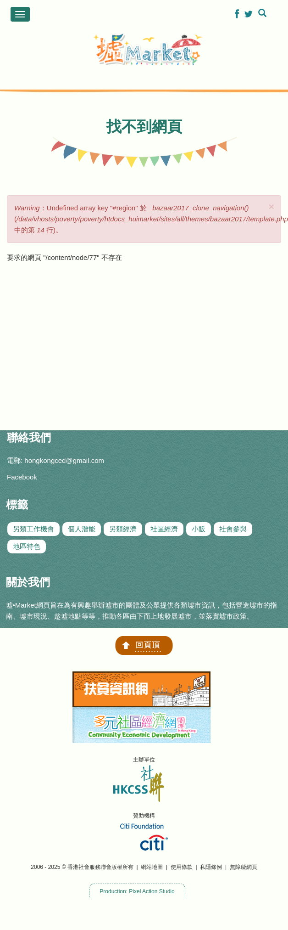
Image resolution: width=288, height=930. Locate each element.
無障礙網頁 (243, 867)
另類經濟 (123, 529)
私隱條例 (211, 867)
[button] (237, 13)
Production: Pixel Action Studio (137, 891)
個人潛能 (81, 529)
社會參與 (233, 529)
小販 (198, 529)
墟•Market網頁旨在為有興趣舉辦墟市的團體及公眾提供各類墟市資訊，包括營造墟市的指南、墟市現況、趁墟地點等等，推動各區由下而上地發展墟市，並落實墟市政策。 (141, 610)
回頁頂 (144, 645)
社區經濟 (164, 529)
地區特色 (26, 546)
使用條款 (182, 867)
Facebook (22, 477)
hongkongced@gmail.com (64, 460)
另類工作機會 (33, 529)
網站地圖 (152, 867)
